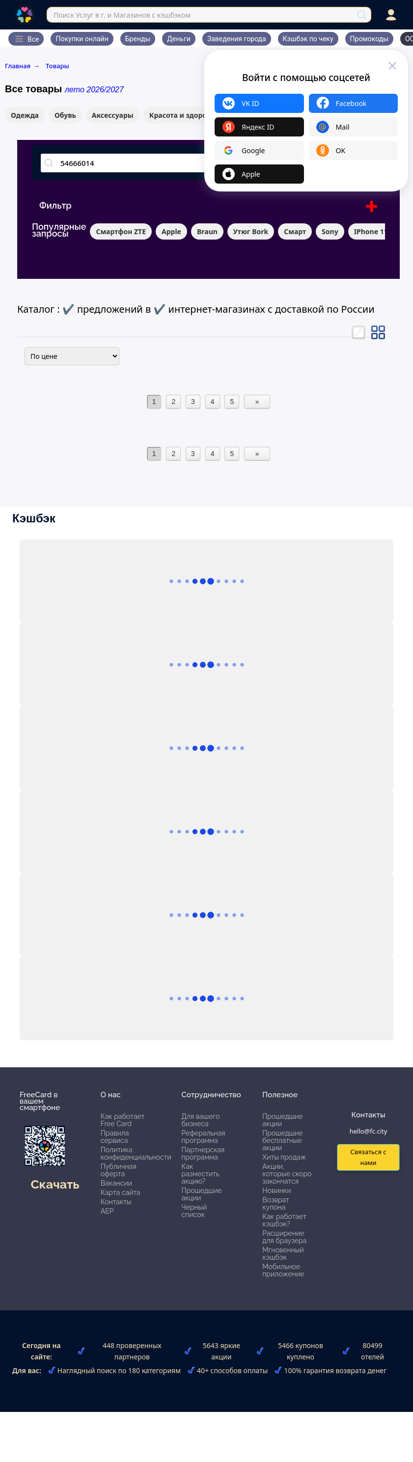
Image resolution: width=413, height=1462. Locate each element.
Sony (330, 231)
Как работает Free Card (123, 1120)
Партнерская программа (203, 1153)
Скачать (54, 1184)
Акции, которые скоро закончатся (286, 1174)
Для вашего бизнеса (201, 1120)
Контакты (116, 1202)
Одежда (25, 115)
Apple (171, 231)
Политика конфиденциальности (136, 1153)
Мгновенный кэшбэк (282, 1253)
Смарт (295, 231)
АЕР (107, 1211)
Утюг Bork (250, 231)
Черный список (194, 1210)
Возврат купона (275, 1203)
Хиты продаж (284, 1157)
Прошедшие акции (202, 1194)
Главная (22, 65)
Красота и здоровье (184, 115)
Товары (57, 65)
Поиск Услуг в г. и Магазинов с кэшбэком (122, 15)
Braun (207, 231)
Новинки (276, 1190)
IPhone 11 (371, 231)
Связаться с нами (368, 1156)
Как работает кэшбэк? (284, 1220)
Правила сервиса (115, 1136)
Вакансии (116, 1183)
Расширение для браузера (284, 1237)
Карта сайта (120, 1192)
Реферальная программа (203, 1136)
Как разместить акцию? (201, 1174)
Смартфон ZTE (121, 231)
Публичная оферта (119, 1170)
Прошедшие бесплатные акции (282, 1140)
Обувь (65, 115)
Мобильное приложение (283, 1270)
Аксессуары (113, 115)
